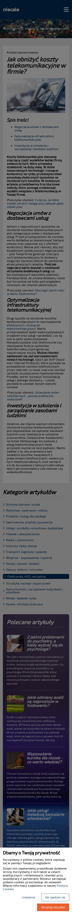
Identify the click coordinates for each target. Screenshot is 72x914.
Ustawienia (28, 897)
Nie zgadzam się (55, 897)
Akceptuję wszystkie (53, 907)
